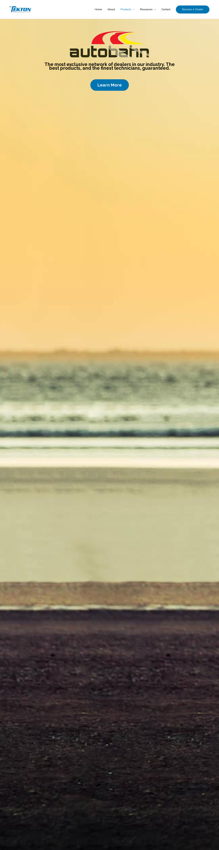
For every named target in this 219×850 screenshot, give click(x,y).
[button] (192, 9)
